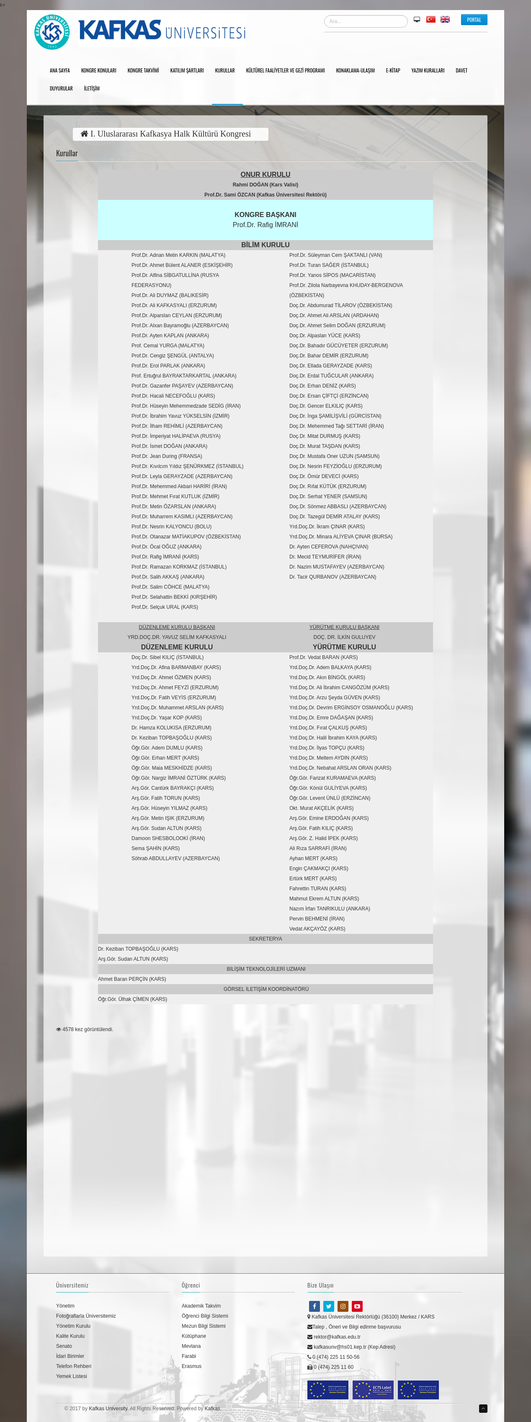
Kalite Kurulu (70, 1336)
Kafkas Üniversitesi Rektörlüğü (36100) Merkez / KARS (371, 1317)
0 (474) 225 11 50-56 (333, 1357)
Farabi (189, 1356)
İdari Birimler (70, 1356)
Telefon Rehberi (73, 1366)
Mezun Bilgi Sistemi (204, 1326)
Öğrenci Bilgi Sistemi (205, 1316)
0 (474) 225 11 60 (330, 1367)
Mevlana (191, 1346)
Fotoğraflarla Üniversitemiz (86, 1316)
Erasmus (191, 1366)
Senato (64, 1346)
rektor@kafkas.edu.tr (334, 1337)
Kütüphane (194, 1336)
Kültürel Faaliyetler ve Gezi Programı (288, 71)
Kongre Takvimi (146, 71)
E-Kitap (396, 71)
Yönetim (65, 1306)
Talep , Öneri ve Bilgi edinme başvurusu (354, 1327)
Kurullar (228, 71)
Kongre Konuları (101, 71)
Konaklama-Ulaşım (358, 71)
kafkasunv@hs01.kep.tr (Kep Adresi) (351, 1347)
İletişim (95, 89)
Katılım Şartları (190, 71)
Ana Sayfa (63, 71)
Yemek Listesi (71, 1376)
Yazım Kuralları (430, 71)
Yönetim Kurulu (73, 1326)
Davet (465, 71)
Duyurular (64, 89)
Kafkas (212, 1409)
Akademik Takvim (201, 1306)
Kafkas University (108, 1409)
